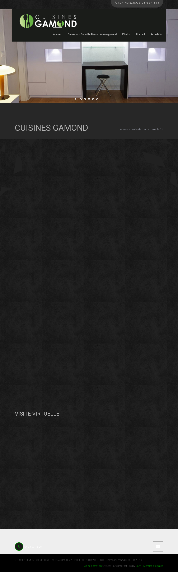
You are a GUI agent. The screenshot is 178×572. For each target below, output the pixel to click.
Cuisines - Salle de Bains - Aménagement (92, 34)
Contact (140, 34)
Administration (93, 565)
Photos (126, 34)
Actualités (156, 34)
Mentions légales (153, 565)
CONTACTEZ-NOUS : (137, 2)
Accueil (57, 34)
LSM (138, 565)
